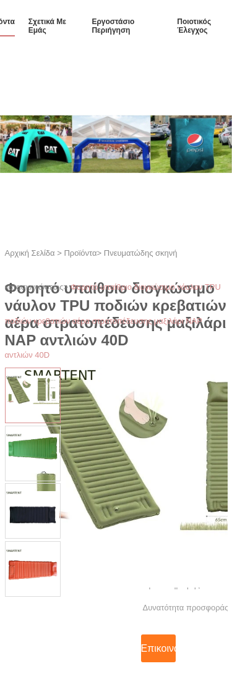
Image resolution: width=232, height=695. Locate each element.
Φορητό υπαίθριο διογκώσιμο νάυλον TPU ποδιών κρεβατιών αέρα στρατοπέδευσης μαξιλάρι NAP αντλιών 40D (113, 321)
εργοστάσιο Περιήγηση (113, 26)
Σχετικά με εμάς (47, 26)
